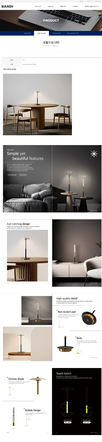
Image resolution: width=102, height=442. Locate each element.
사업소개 (50, 6)
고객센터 (75, 6)
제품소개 (63, 6)
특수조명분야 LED (72, 33)
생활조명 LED (41, 33)
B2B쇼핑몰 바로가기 (92, 6)
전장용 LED (27, 33)
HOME (82, 1)
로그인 (90, 1)
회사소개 (38, 6)
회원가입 (97, 1)
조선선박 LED (56, 33)
